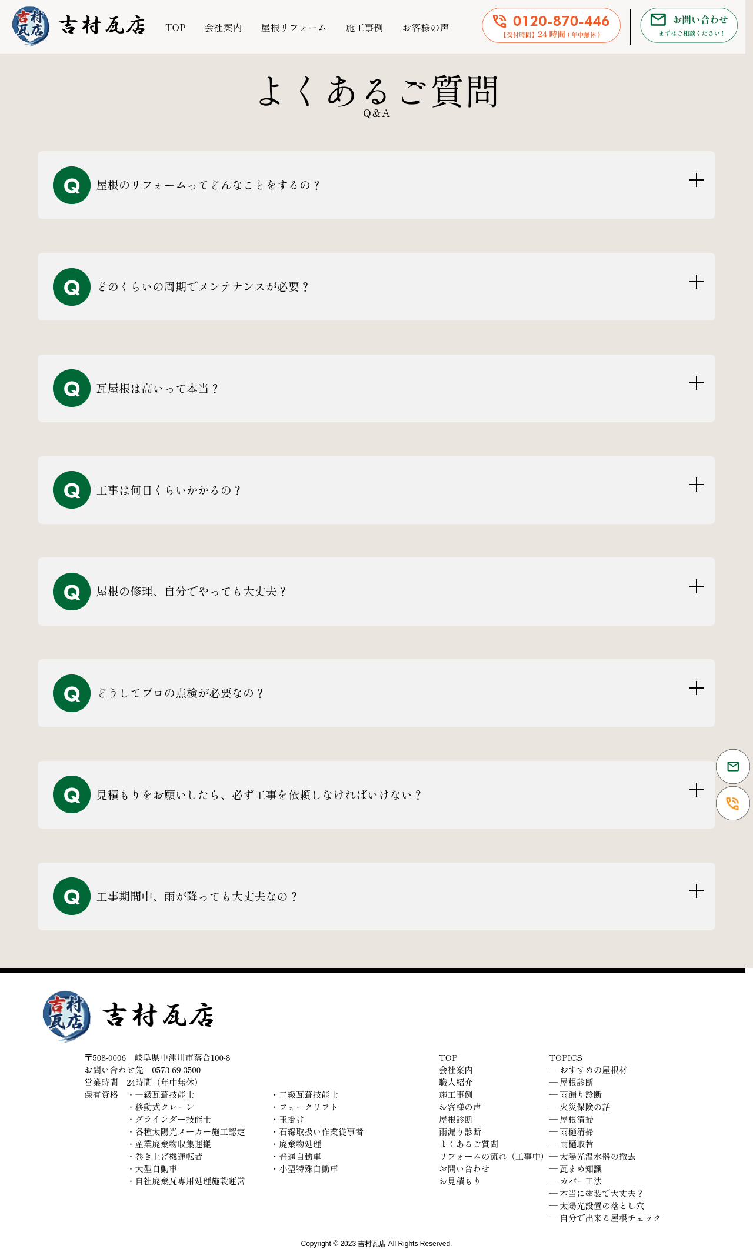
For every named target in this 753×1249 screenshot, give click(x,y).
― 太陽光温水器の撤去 (592, 1156)
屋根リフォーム (293, 27)
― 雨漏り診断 (575, 1094)
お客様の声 (425, 27)
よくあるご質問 (468, 1143)
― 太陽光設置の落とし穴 (596, 1205)
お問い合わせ (464, 1168)
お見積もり (460, 1180)
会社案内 (223, 27)
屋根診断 (456, 1119)
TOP (175, 27)
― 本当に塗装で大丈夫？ (596, 1193)
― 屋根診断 (571, 1082)
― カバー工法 (575, 1180)
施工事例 (364, 27)
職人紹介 (456, 1082)
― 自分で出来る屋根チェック (605, 1217)
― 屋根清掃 (571, 1119)
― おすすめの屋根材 (588, 1069)
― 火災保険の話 (579, 1106)
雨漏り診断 (460, 1131)
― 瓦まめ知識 (575, 1168)
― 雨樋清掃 (571, 1131)
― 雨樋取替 (571, 1143)
